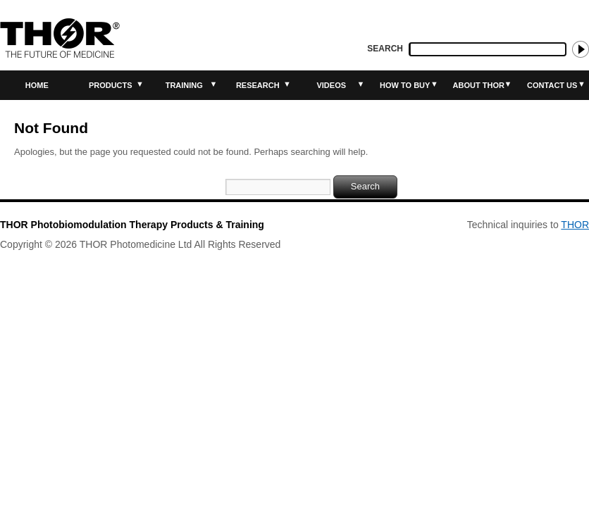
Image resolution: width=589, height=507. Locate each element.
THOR (575, 224)
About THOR (478, 85)
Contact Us (552, 85)
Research (258, 85)
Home (37, 85)
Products (110, 85)
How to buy (405, 85)
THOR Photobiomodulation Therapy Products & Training (132, 224)
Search (385, 49)
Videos (331, 85)
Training (184, 85)
